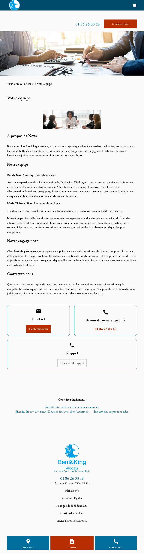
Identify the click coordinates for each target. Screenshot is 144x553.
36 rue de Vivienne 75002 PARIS (72, 483)
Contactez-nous (120, 24)
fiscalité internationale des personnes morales (72, 407)
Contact (72, 547)
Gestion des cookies (72, 513)
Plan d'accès (28, 547)
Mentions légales (72, 498)
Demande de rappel (72, 363)
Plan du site (72, 491)
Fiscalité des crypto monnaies (111, 411)
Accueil (29, 84)
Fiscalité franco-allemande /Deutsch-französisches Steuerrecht (52, 411)
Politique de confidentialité (72, 506)
